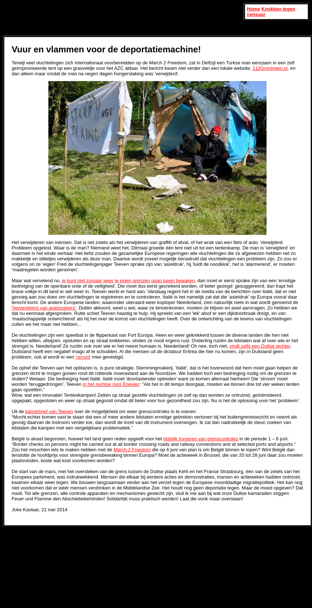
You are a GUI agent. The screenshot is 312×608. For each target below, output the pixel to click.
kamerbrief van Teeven (49, 411)
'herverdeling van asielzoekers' (44, 308)
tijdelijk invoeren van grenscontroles (200, 438)
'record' (83, 357)
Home (253, 9)
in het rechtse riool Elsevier (111, 384)
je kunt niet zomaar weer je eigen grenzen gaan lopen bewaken (128, 280)
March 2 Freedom (132, 449)
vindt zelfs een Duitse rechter (259, 346)
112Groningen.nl (270, 68)
